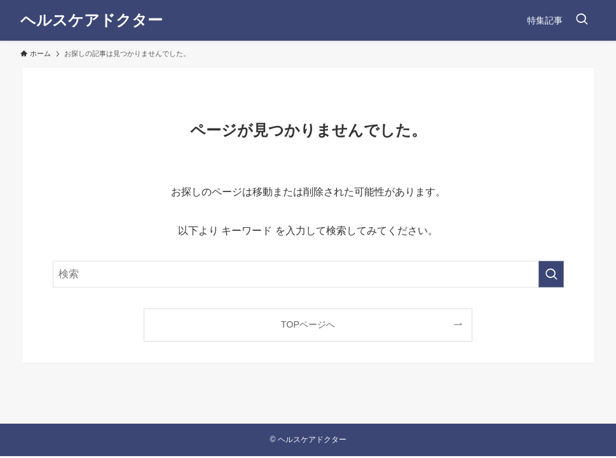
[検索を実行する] (551, 274)
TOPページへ (308, 324)
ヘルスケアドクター (91, 20)
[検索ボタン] (582, 20)
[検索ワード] (308, 274)
